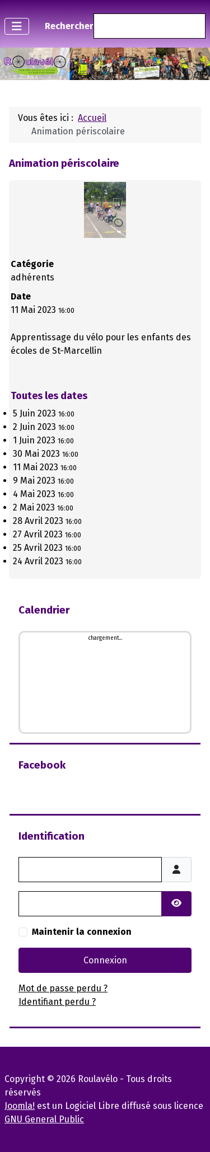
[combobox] (150, 26)
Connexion (105, 960)
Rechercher (69, 26)
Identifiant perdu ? (57, 1001)
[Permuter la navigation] (16, 26)
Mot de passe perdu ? (63, 988)
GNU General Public (44, 1119)
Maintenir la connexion (82, 931)
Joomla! (19, 1106)
